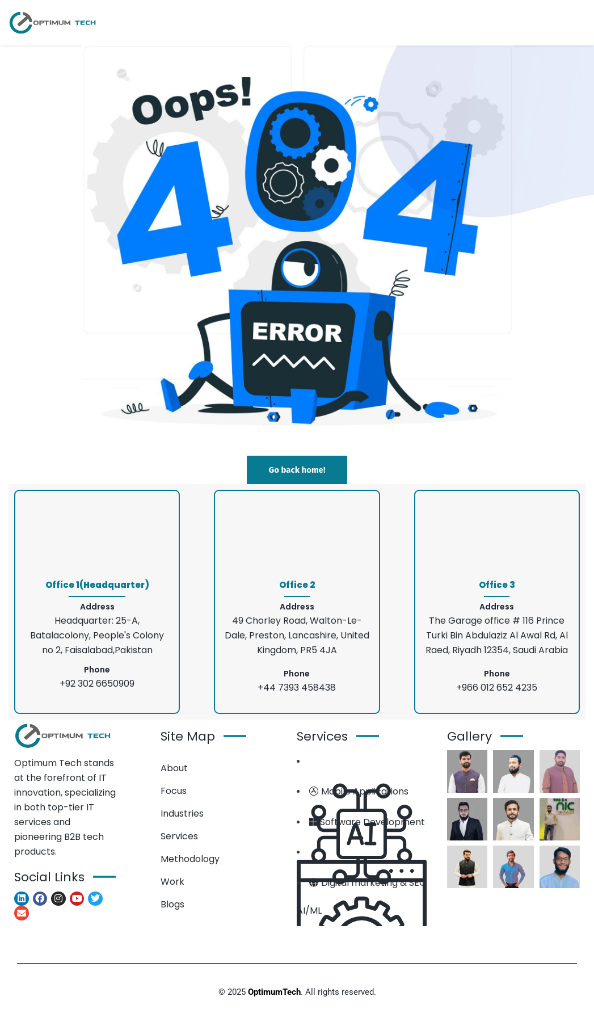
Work (172, 881)
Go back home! (296, 470)
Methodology (190, 858)
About (174, 768)
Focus (174, 790)
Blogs (172, 904)
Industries (182, 813)
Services (179, 836)
